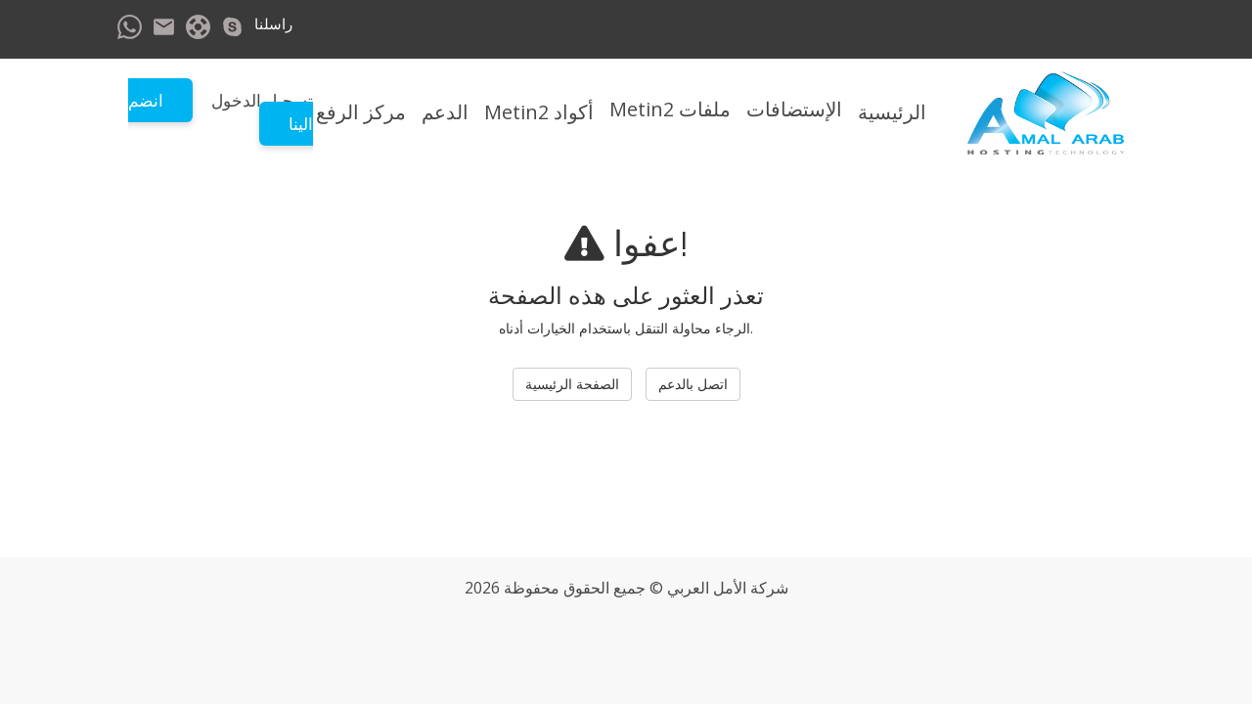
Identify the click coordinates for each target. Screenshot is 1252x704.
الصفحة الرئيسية (572, 383)
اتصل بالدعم (693, 383)
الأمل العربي (706, 587)
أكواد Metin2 (539, 112)
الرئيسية (892, 112)
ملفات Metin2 (670, 109)
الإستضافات (794, 109)
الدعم (445, 112)
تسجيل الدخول (262, 100)
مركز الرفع (361, 112)
